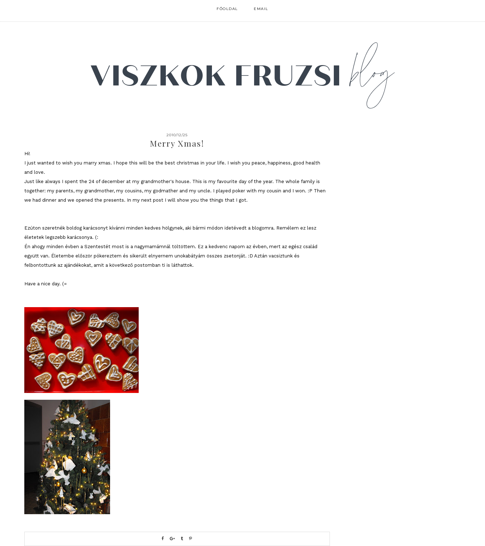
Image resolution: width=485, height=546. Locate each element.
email (261, 8)
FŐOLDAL (227, 8)
